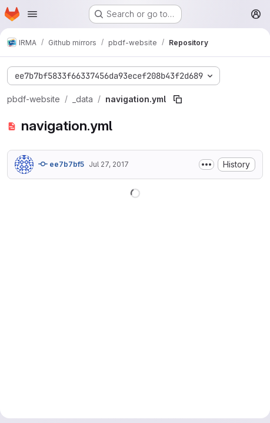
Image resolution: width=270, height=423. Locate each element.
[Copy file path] (177, 99)
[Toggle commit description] (206, 164)
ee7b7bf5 (61, 164)
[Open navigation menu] (32, 14)
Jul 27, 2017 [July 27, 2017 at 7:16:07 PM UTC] (109, 164)
